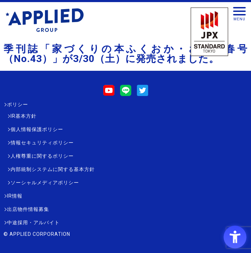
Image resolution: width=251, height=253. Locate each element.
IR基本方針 (24, 116)
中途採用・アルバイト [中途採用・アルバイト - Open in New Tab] (33, 222)
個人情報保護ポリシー (37, 129)
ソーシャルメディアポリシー (45, 182)
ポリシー (17, 104)
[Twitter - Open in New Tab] (142, 92)
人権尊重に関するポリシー (42, 156)
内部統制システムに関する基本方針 (53, 169)
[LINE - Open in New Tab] (125, 92)
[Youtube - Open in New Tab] (108, 92)
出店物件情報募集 (28, 209)
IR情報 (14, 196)
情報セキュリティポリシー (42, 142)
